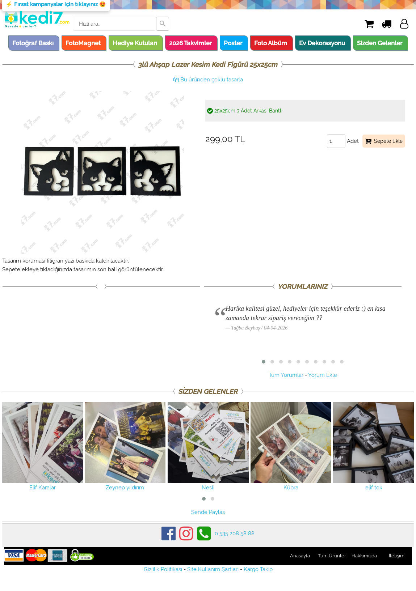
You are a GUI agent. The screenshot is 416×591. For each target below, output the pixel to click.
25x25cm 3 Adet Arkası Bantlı (244, 111)
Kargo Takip (258, 569)
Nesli (208, 446)
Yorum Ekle (322, 375)
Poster (233, 43)
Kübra (291, 446)
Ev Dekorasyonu (322, 43)
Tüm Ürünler (332, 555)
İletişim (396, 555)
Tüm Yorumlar (286, 375)
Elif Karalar (42, 446)
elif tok (373, 446)
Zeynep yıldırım (125, 446)
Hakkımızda (364, 555)
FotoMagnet (83, 43)
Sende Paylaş (208, 512)
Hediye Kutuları (135, 43)
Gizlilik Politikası (163, 569)
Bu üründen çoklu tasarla (208, 79)
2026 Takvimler (190, 43)
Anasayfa (300, 555)
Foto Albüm (270, 43)
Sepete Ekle (384, 141)
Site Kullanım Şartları (213, 569)
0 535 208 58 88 (235, 533)
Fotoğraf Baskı (33, 43)
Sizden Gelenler (379, 43)
